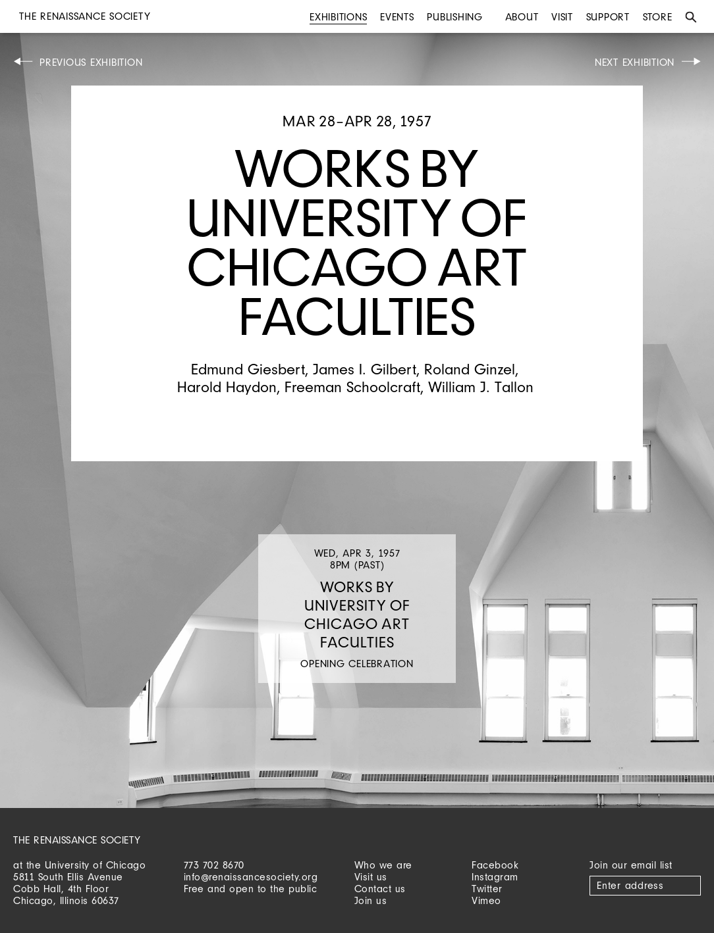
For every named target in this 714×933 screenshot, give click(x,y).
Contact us (380, 888)
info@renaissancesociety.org (251, 876)
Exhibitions (338, 17)
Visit (562, 17)
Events (397, 17)
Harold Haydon (227, 386)
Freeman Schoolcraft (352, 386)
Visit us (370, 876)
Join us (370, 900)
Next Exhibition (634, 62)
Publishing (455, 17)
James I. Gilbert (364, 368)
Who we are (383, 865)
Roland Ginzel (469, 368)
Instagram (495, 876)
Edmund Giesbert (248, 368)
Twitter (487, 888)
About (522, 17)
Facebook (495, 865)
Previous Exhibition (91, 62)
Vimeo (486, 900)
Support (608, 17)
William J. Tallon (481, 386)
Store (658, 17)
